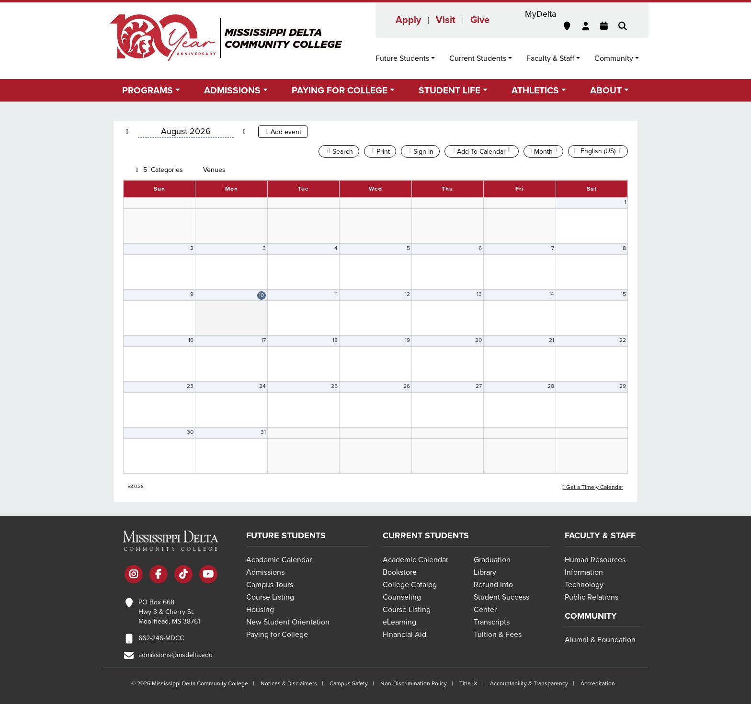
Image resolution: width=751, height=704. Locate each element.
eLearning (399, 622)
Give (479, 20)
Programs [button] (147, 90)
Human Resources (595, 560)
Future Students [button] (402, 58)
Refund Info (493, 585)
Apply (408, 20)
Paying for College (277, 634)
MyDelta (540, 14)
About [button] (606, 90)
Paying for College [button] (339, 90)
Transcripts (492, 622)
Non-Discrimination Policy (413, 683)
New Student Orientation (288, 622)
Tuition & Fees (498, 634)
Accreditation (597, 683)
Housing (260, 609)
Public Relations (591, 597)
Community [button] (613, 58)
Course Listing (270, 597)
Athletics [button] (535, 90)
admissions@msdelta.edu (175, 655)
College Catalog (410, 585)
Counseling (402, 597)
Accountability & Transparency (529, 683)
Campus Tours (269, 585)
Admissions (265, 572)
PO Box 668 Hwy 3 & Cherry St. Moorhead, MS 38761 (169, 611)
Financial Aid (404, 634)
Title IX (468, 683)
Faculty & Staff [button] (550, 58)
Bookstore (400, 572)
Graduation (492, 560)
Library (485, 572)
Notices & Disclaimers (289, 683)
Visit (445, 20)
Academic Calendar (279, 560)
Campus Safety (349, 683)
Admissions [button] (232, 90)
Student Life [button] (449, 90)
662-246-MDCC (161, 638)
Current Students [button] (477, 58)
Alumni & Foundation (600, 640)
